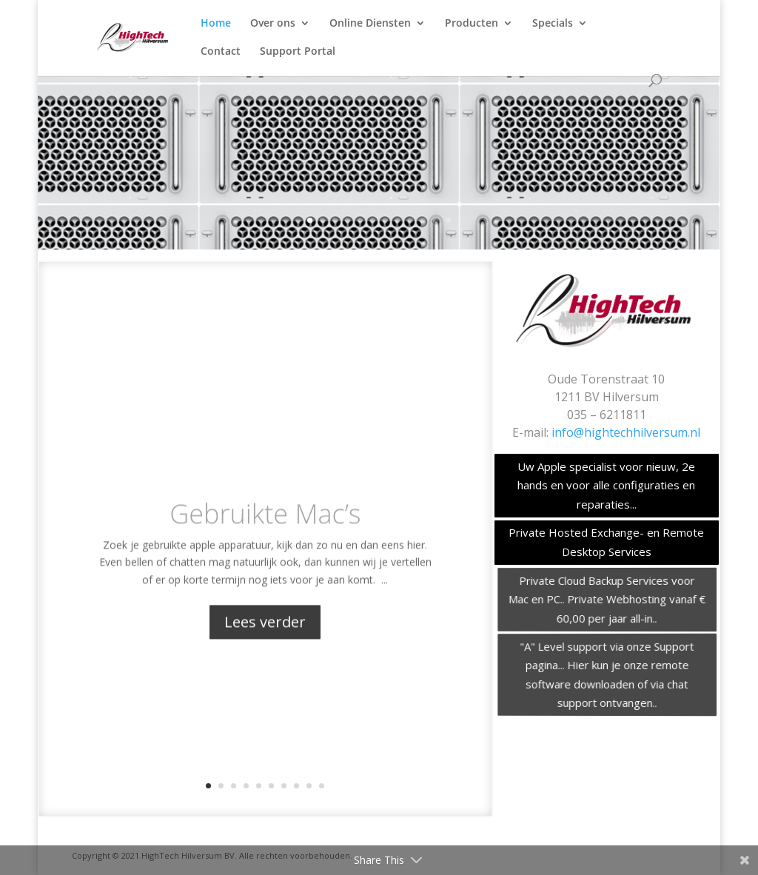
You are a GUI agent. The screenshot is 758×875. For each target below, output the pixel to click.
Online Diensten (370, 24)
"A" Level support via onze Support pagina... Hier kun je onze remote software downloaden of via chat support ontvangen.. (609, 674)
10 (423, 220)
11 (435, 220)
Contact (221, 52)
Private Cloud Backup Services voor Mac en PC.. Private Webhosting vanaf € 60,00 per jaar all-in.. (609, 598)
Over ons (272, 24)
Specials (552, 24)
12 (448, 220)
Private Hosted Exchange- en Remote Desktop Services (607, 542)
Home (216, 24)
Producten (471, 24)
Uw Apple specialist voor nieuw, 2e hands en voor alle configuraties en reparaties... (606, 485)
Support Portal (297, 52)
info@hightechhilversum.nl (625, 432)
